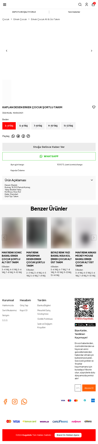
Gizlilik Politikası (45, 318)
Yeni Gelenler (74, 12)
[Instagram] (15, 402)
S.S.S (5, 320)
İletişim (5, 315)
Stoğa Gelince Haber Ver (49, 146)
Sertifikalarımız (9, 310)
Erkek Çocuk (22, 19)
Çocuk (7, 19)
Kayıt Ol (23, 310)
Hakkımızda (8, 305)
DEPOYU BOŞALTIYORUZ (24, 12)
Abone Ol (88, 388)
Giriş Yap (24, 305)
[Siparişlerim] (86, 4)
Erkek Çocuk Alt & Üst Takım (45, 19)
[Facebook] (5, 402)
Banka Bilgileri (44, 305)
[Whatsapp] (24, 402)
